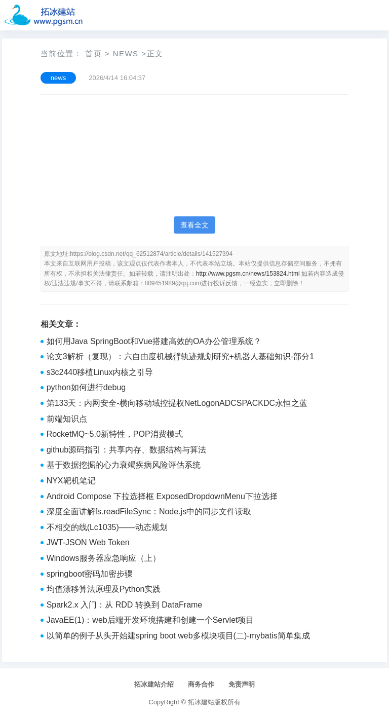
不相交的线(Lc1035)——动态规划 (107, 527)
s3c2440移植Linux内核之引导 (100, 372)
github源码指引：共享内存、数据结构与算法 (127, 449)
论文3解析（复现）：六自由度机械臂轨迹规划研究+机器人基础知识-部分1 (180, 356)
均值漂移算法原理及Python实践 (104, 589)
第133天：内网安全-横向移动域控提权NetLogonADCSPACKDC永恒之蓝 (177, 403)
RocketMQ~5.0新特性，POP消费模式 (115, 434)
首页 (93, 53)
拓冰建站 (201, 702)
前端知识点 (67, 418)
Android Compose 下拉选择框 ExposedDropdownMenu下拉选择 (162, 496)
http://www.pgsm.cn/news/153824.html (248, 273)
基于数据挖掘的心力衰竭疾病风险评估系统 (124, 465)
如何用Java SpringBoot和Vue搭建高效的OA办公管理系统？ (154, 341)
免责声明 (241, 684)
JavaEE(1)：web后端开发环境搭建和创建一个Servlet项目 (150, 620)
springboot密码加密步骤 (90, 574)
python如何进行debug (86, 387)
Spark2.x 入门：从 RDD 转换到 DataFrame (125, 604)
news (126, 53)
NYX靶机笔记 (71, 480)
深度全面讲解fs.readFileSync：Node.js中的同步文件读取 (149, 511)
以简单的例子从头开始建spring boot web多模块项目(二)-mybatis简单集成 (178, 635)
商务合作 (201, 684)
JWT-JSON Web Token (88, 542)
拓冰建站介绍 (154, 684)
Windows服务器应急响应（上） (104, 558)
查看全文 (194, 225)
